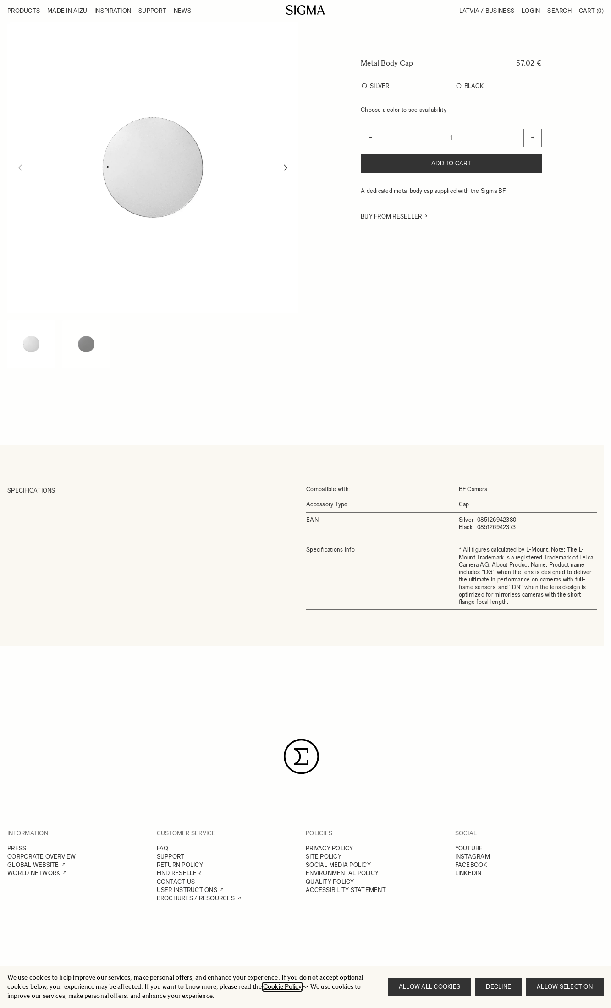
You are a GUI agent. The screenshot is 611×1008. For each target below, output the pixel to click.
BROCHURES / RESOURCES (196, 898)
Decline (498, 986)
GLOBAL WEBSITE (33, 864)
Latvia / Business (486, 10)
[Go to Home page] (305, 10)
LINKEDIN (468, 873)
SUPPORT (171, 856)
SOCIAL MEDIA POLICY (338, 864)
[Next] (285, 168)
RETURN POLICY (180, 864)
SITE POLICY (323, 856)
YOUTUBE (469, 848)
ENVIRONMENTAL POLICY (342, 873)
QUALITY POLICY (330, 881)
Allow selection (565, 986)
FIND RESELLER (179, 873)
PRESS (16, 848)
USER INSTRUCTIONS (187, 890)
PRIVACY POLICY (329, 848)
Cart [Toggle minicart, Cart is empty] (591, 10)
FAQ (163, 848)
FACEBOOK (471, 864)
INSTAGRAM (472, 856)
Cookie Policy (282, 987)
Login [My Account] (531, 10)
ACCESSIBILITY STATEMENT (346, 890)
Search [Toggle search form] (559, 10)
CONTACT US (176, 881)
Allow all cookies (429, 986)
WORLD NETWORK (33, 873)
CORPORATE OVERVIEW (41, 856)
